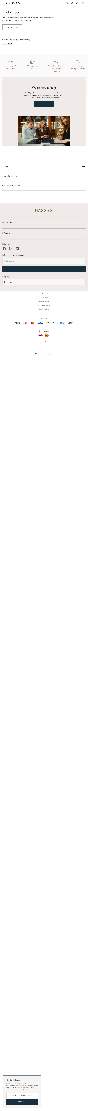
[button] (83, 3)
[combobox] (83, 3)
